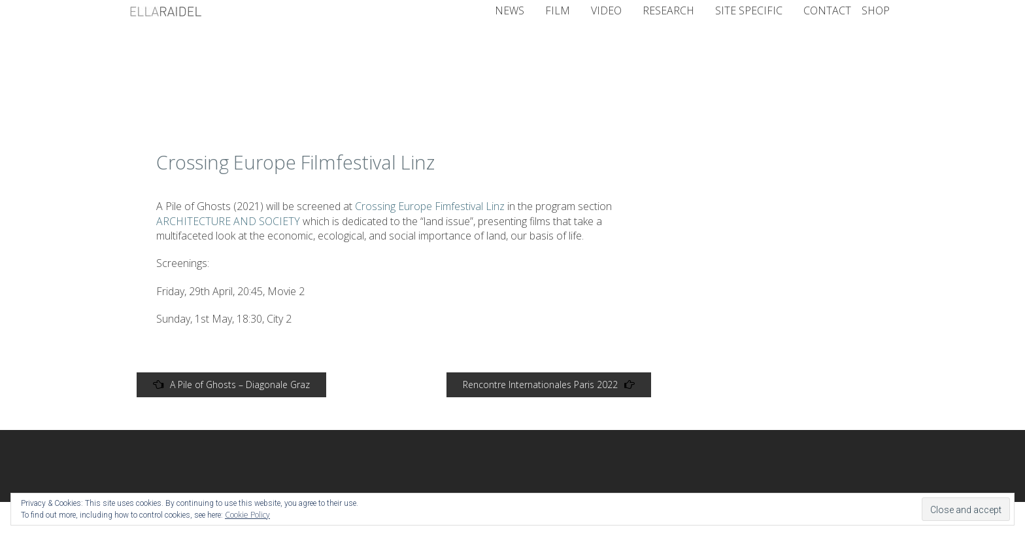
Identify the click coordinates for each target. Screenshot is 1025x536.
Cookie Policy (247, 514)
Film (557, 10)
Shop (876, 10)
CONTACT (827, 10)
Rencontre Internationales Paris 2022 (549, 384)
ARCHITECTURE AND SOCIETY (228, 221)
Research (668, 10)
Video (606, 10)
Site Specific (748, 10)
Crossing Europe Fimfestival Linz (431, 206)
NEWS (509, 10)
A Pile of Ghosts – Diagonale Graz (231, 384)
